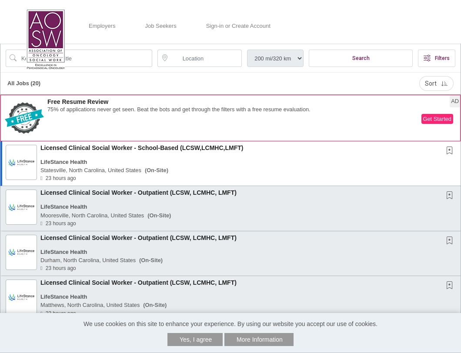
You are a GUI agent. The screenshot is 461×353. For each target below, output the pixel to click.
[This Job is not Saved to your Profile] (451, 151)
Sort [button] (436, 83)
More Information (260, 339)
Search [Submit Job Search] (361, 58)
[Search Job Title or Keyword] (85, 58)
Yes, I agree (196, 339)
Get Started (437, 119)
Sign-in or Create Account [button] (238, 26)
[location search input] (206, 58)
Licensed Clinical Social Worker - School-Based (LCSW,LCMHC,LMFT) (141, 147)
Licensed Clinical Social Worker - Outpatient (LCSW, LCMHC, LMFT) (138, 192)
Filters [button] (437, 58)
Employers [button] (102, 26)
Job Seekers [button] (160, 26)
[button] (230, 118)
